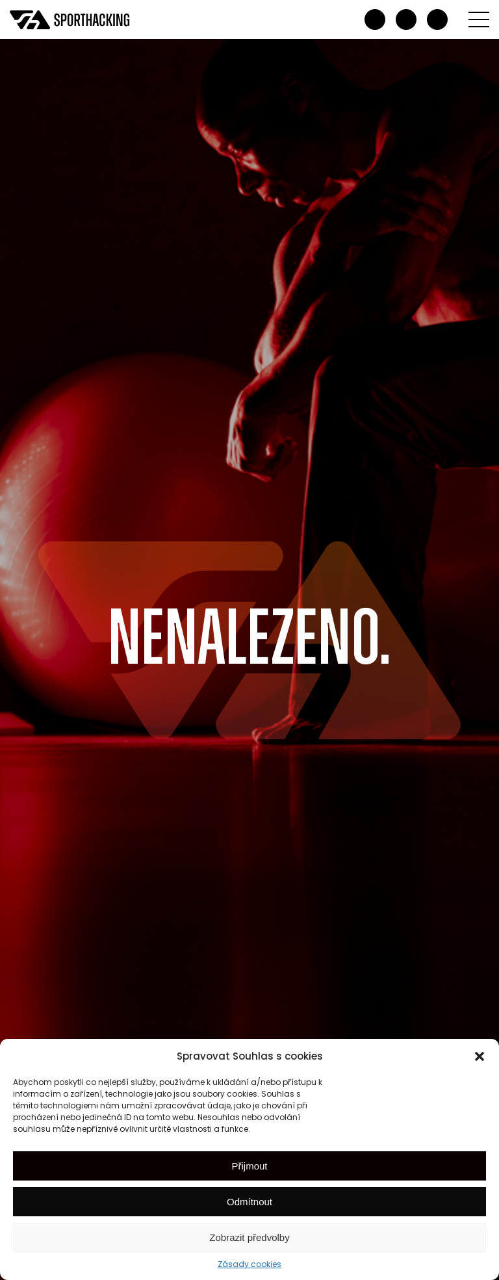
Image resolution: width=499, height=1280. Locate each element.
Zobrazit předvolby (249, 1237)
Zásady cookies (249, 1264)
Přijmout (249, 1165)
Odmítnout (249, 1201)
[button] (479, 1056)
